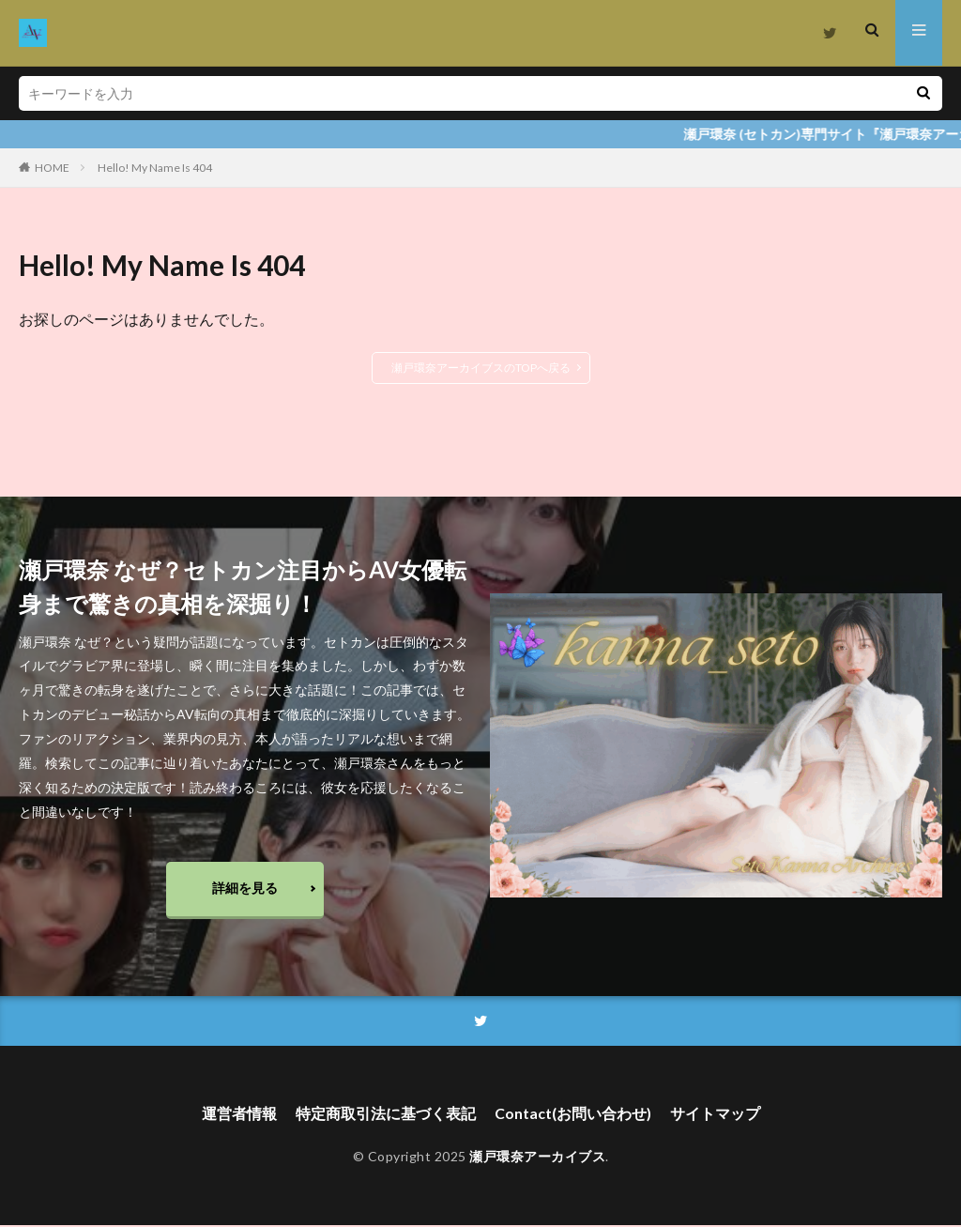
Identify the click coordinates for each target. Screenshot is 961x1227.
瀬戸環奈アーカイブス (537, 1159)
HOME (52, 168)
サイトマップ (715, 1116)
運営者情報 (239, 1116)
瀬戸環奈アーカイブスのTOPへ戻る (481, 367)
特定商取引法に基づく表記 (386, 1116)
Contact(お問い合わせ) (573, 1116)
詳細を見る (245, 889)
